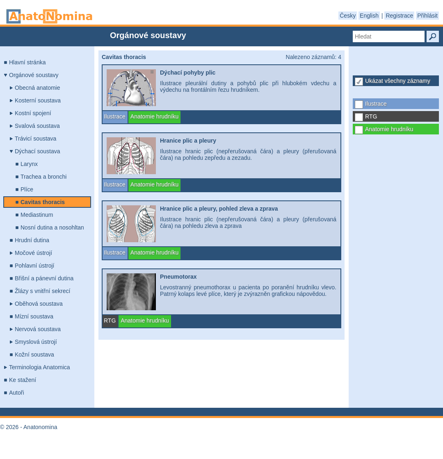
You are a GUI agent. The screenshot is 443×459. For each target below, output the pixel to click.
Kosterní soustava (38, 100)
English (369, 15)
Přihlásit (427, 15)
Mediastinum (37, 214)
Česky (348, 15)
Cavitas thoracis (43, 202)
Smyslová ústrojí (36, 342)
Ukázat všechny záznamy (397, 80)
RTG (371, 116)
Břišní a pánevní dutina (44, 278)
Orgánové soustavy (34, 75)
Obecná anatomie (37, 87)
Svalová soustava (37, 126)
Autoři (16, 392)
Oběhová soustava (39, 303)
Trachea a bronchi (43, 176)
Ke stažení (22, 380)
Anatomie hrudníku (389, 129)
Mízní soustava (34, 316)
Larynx (29, 164)
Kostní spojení (33, 113)
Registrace (399, 15)
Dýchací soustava (37, 151)
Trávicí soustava (35, 138)
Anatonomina (49, 16)
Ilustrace (376, 103)
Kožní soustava (34, 354)
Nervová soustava (38, 329)
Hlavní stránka (27, 62)
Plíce (27, 189)
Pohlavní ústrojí (35, 265)
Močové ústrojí (33, 253)
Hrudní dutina (32, 240)
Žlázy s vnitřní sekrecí (42, 291)
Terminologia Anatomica (39, 367)
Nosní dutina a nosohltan (52, 227)
